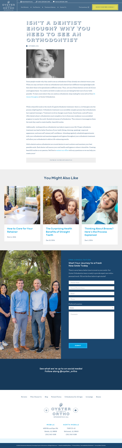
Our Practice (36, 7)
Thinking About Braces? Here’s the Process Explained (99, 232)
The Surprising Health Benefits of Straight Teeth (59, 232)
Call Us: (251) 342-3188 (43, 1)
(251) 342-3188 (50, 434)
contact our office (62, 150)
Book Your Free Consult (105, 7)
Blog (46, 397)
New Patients (24, 7)
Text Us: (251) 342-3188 (60, 1)
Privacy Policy (76, 445)
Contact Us (63, 7)
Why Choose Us (36, 397)
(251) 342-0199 (71, 434)
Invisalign (89, 397)
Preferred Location (75, 304)
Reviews (24, 397)
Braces (98, 397)
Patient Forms (56, 397)
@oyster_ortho (68, 371)
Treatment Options (50, 7)
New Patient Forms (26, 1)
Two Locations (84, 7)
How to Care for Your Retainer (20, 230)
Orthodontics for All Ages (74, 397)
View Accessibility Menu (64, 445)
